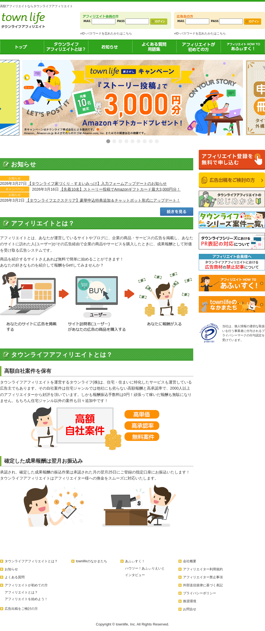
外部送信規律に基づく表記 (203, 585)
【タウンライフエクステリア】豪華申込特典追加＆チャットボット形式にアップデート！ (103, 200)
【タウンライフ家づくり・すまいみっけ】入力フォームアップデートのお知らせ (97, 183)
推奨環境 (189, 601)
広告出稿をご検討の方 (21, 609)
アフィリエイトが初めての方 (199, 46)
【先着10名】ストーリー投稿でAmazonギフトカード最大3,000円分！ (120, 189)
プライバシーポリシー (199, 593)
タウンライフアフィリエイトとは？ (66, 46)
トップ (22, 46)
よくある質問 (15, 577)
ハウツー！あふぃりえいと (145, 568)
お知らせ (110, 46)
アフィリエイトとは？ (21, 592)
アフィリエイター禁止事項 (203, 577)
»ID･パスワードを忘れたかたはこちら (106, 33)
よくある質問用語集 (154, 46)
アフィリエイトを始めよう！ (26, 599)
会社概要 (189, 561)
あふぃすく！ (243, 46)
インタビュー (135, 575)
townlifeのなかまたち (91, 561)
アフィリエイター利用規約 (203, 569)
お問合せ (189, 609)
